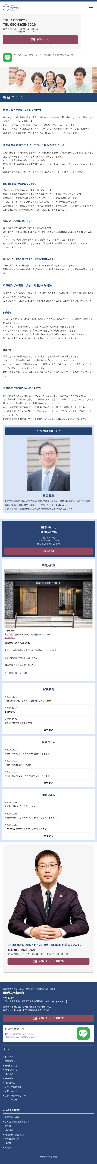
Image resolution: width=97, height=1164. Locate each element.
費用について (11, 1070)
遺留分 (8, 1147)
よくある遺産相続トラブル (17, 1121)
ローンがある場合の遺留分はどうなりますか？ (27, 828)
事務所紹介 (10, 1061)
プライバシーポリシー (15, 1095)
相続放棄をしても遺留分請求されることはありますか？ (31, 817)
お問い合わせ (48, 551)
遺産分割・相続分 (13, 1117)
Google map (59, 1001)
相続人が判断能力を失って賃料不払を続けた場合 (28, 700)
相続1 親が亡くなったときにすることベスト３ (27, 776)
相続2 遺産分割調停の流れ (18, 764)
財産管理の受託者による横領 (18, 723)
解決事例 (9, 1078)
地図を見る (10, 637)
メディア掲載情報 (13, 1087)
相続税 (8, 1143)
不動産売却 (10, 712)
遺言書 (8, 1126)
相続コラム (10, 1083)
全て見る (48, 730)
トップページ (11, 1057)
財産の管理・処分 (13, 1139)
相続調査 (9, 1130)
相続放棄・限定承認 (14, 1134)
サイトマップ (11, 1100)
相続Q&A (9, 1074)
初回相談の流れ (12, 1065)
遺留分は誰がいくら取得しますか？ (21, 806)
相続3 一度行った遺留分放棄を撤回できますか (27, 753)
